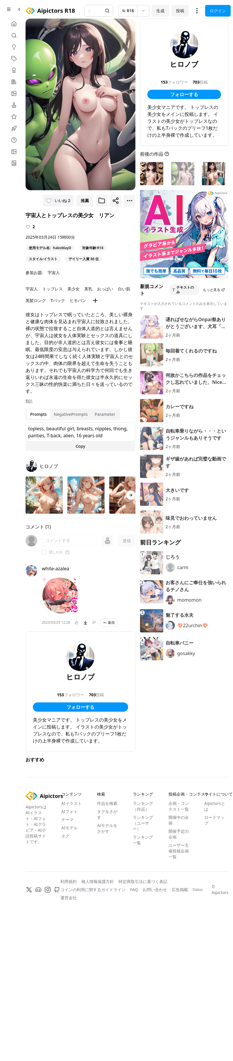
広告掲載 (180, 889)
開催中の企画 (179, 820)
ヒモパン (78, 300)
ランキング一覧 (143, 840)
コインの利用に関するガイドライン (93, 889)
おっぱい (105, 289)
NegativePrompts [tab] (71, 414)
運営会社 (68, 897)
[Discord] (38, 889)
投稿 (180, 10)
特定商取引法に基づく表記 (143, 881)
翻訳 (29, 401)
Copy (80, 446)
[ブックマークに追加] (101, 200)
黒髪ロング (36, 300)
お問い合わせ (155, 889)
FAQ (134, 889)
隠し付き (56, 552)
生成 (160, 10)
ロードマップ (214, 820)
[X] (29, 889)
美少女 (73, 289)
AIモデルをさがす (107, 828)
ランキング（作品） (143, 806)
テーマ (67, 819)
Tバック (58, 300)
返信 (109, 622)
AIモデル (69, 827)
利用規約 (68, 881)
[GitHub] (56, 889)
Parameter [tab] (105, 414)
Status (198, 889)
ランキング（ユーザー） (143, 823)
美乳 (88, 289)
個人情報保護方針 (97, 881)
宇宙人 (54, 272)
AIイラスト (71, 803)
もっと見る (214, 289)
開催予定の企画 (179, 834)
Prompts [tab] (38, 414)
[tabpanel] (80, 436)
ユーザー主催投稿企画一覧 (179, 850)
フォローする (80, 707)
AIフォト (69, 811)
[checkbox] (44, 552)
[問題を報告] (94, 622)
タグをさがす (107, 814)
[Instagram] (47, 889)
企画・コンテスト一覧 (179, 806)
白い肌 (124, 289)
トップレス (52, 289)
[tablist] (73, 414)
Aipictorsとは (214, 806)
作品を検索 (107, 803)
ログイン (218, 10)
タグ (65, 836)
